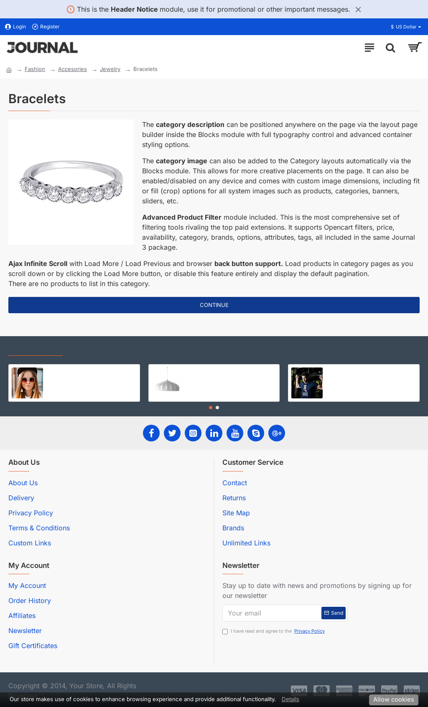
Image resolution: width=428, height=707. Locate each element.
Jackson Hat (62, 370)
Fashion (35, 69)
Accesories (72, 69)
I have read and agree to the (274, 631)
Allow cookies (393, 699)
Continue (214, 305)
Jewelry (110, 69)
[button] (210, 407)
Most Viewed (92, 348)
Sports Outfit (342, 370)
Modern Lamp (204, 370)
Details (290, 699)
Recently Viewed (35, 348)
